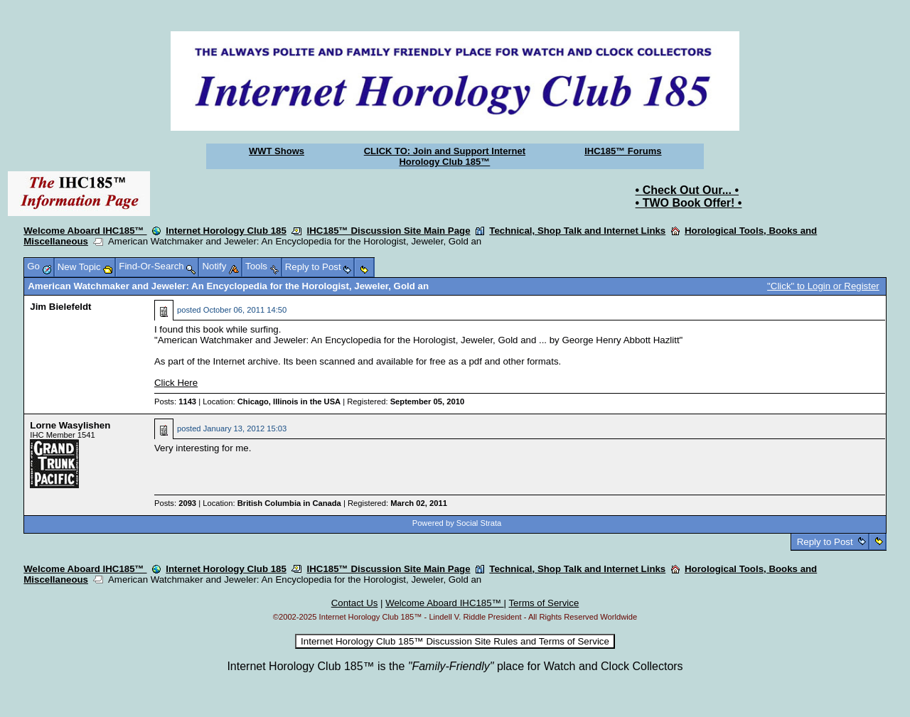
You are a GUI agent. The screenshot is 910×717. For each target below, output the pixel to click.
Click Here (176, 382)
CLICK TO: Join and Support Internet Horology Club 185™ (444, 156)
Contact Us (354, 603)
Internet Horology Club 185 (226, 230)
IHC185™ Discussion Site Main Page (389, 230)
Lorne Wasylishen (70, 425)
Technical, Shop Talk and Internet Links (577, 230)
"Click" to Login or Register (823, 286)
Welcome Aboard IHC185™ (84, 230)
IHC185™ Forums (622, 151)
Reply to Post (824, 542)
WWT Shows (276, 151)
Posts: (175, 401)
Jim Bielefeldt (60, 306)
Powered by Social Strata (457, 523)
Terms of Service (543, 603)
